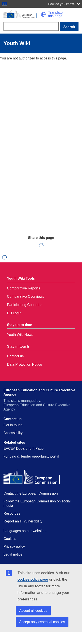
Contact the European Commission (30, 493)
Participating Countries (24, 305)
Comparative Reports (23, 288)
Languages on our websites (24, 531)
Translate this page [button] (55, 14)
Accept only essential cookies (42, 622)
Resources (11, 513)
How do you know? (64, 4)
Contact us (15, 356)
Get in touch (12, 425)
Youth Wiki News (20, 334)
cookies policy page (32, 579)
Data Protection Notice (24, 364)
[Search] (31, 26)
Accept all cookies (33, 610)
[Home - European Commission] (22, 14)
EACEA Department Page (23, 448)
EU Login (14, 313)
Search (69, 27)
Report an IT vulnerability (22, 521)
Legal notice (12, 554)
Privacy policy (14, 546)
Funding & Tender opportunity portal (31, 456)
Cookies (9, 539)
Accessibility (13, 433)
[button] (43, 14)
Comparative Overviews (25, 296)
